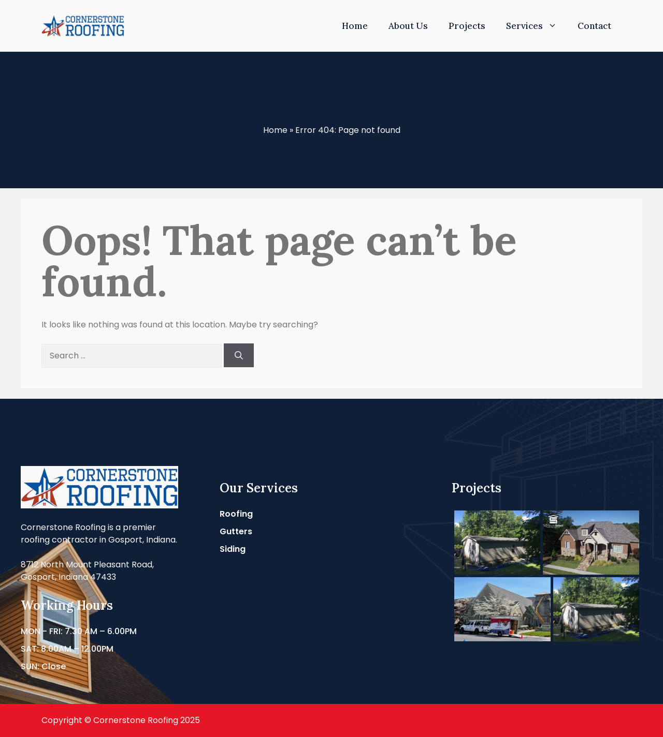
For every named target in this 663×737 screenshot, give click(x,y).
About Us (408, 26)
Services (536, 25)
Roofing (236, 514)
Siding (233, 549)
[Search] (239, 355)
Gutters (236, 531)
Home (355, 26)
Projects (467, 26)
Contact (594, 26)
